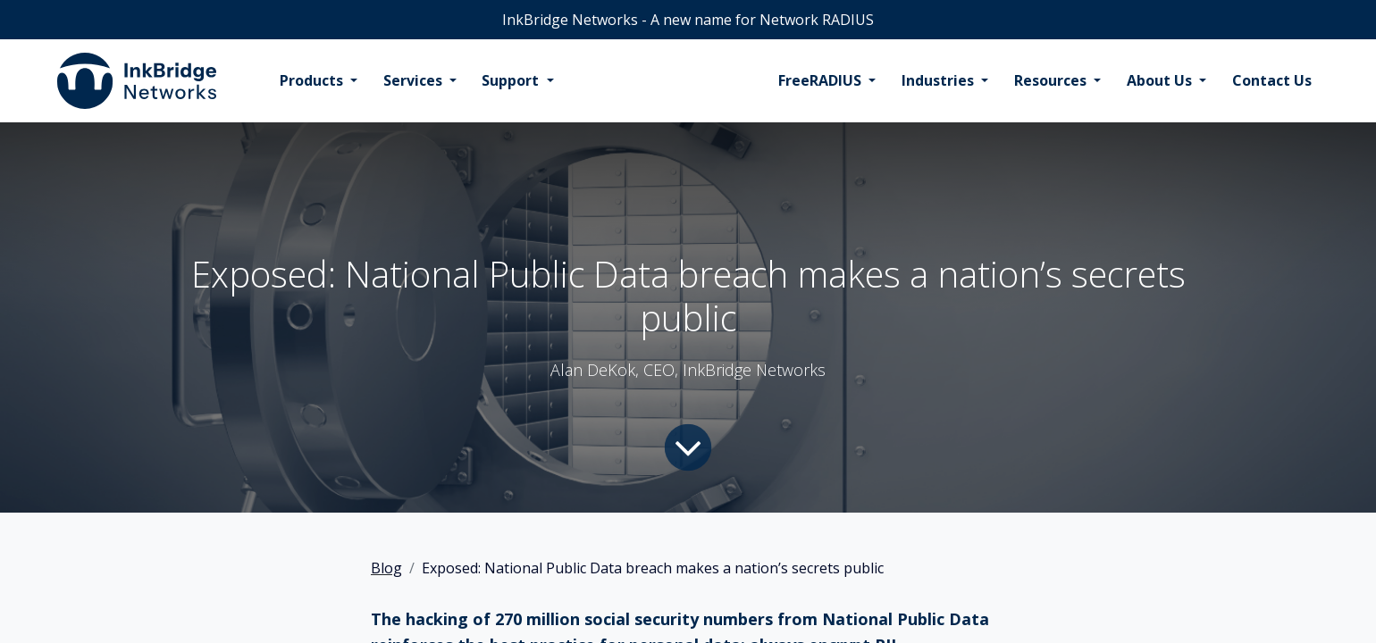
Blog (386, 568)
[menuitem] (319, 81)
